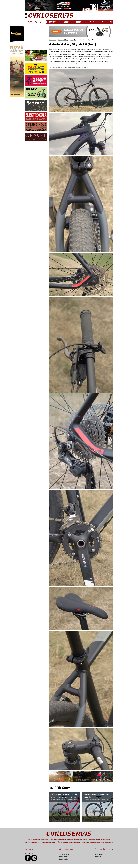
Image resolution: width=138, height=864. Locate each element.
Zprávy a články (52, 22)
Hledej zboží (66, 22)
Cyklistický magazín (36, 22)
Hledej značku (79, 22)
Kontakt (105, 22)
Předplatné (94, 22)
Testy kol (73, 40)
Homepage (52, 40)
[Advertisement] (36, 37)
